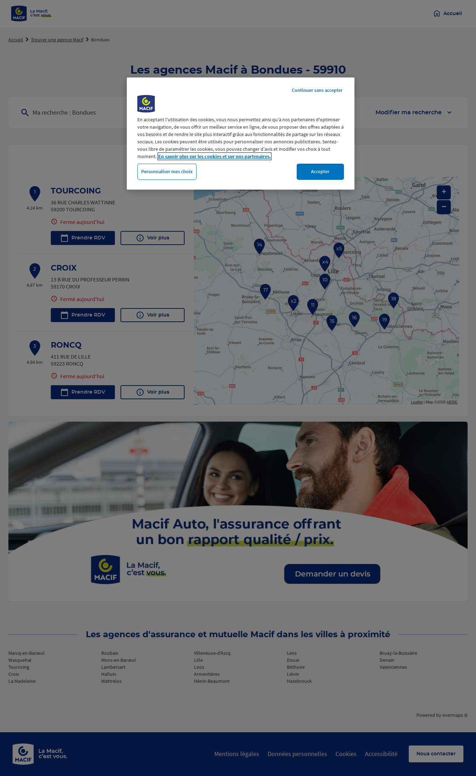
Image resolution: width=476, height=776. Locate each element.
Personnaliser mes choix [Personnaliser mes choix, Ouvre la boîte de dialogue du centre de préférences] (167, 171)
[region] (240, 133)
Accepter (320, 171)
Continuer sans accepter (317, 90)
